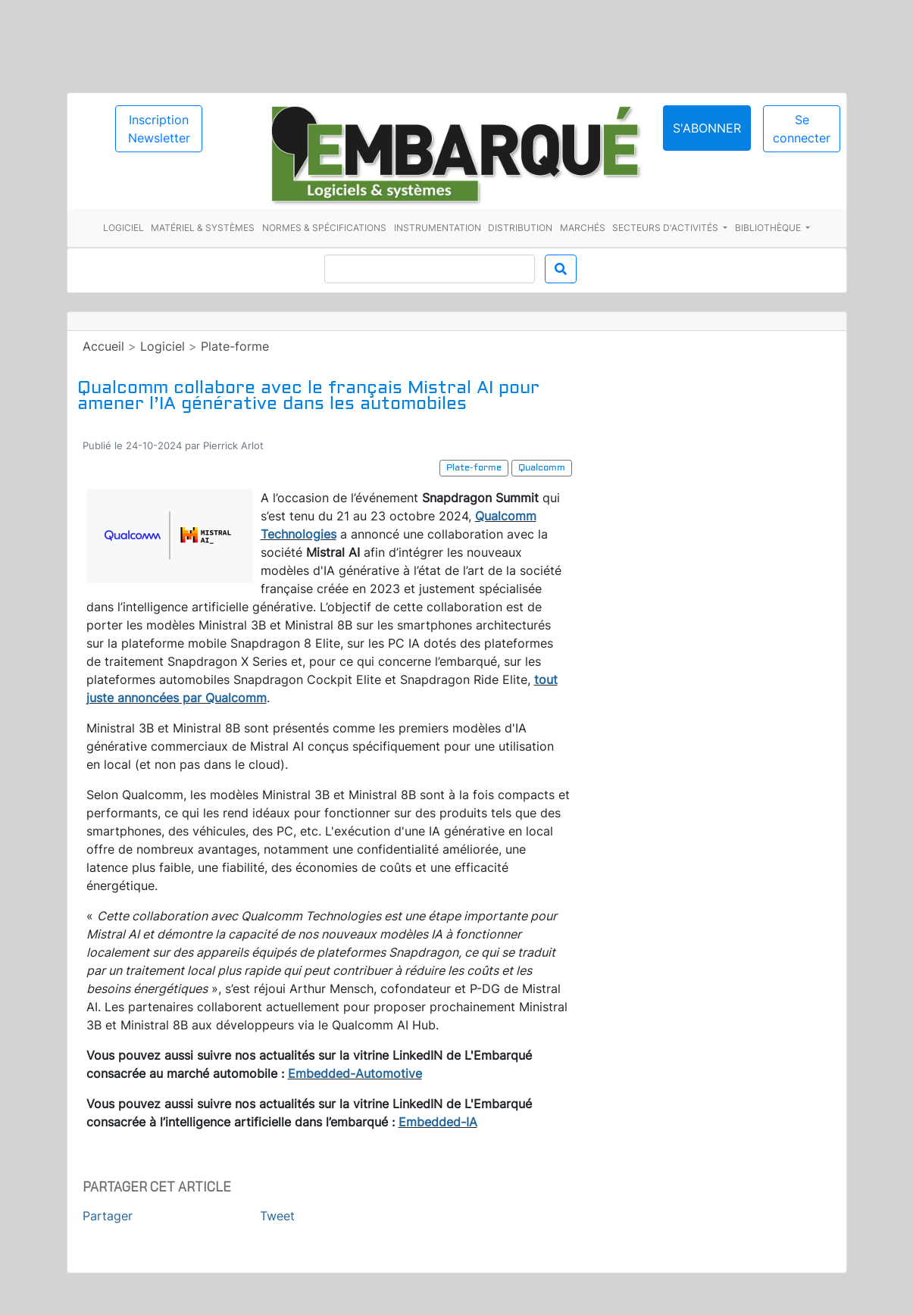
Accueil (103, 346)
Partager (108, 1215)
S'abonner (707, 128)
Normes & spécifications (324, 227)
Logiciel (123, 227)
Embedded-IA (438, 1121)
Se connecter (801, 128)
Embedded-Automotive (355, 1073)
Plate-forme (235, 346)
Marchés (582, 227)
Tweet (277, 1215)
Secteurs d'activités (666, 227)
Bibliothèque (769, 227)
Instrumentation (437, 227)
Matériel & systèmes (203, 227)
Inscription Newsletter (159, 128)
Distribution (520, 227)
